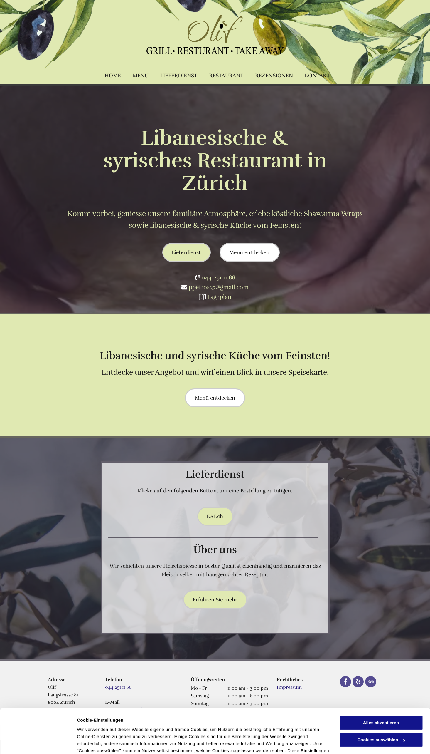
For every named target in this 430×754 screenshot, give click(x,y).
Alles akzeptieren (381, 684)
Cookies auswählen (97, 742)
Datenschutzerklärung (101, 726)
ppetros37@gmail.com (219, 287)
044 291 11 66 (218, 277)
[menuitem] (113, 76)
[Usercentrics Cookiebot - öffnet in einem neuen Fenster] (38, 742)
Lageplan (219, 297)
